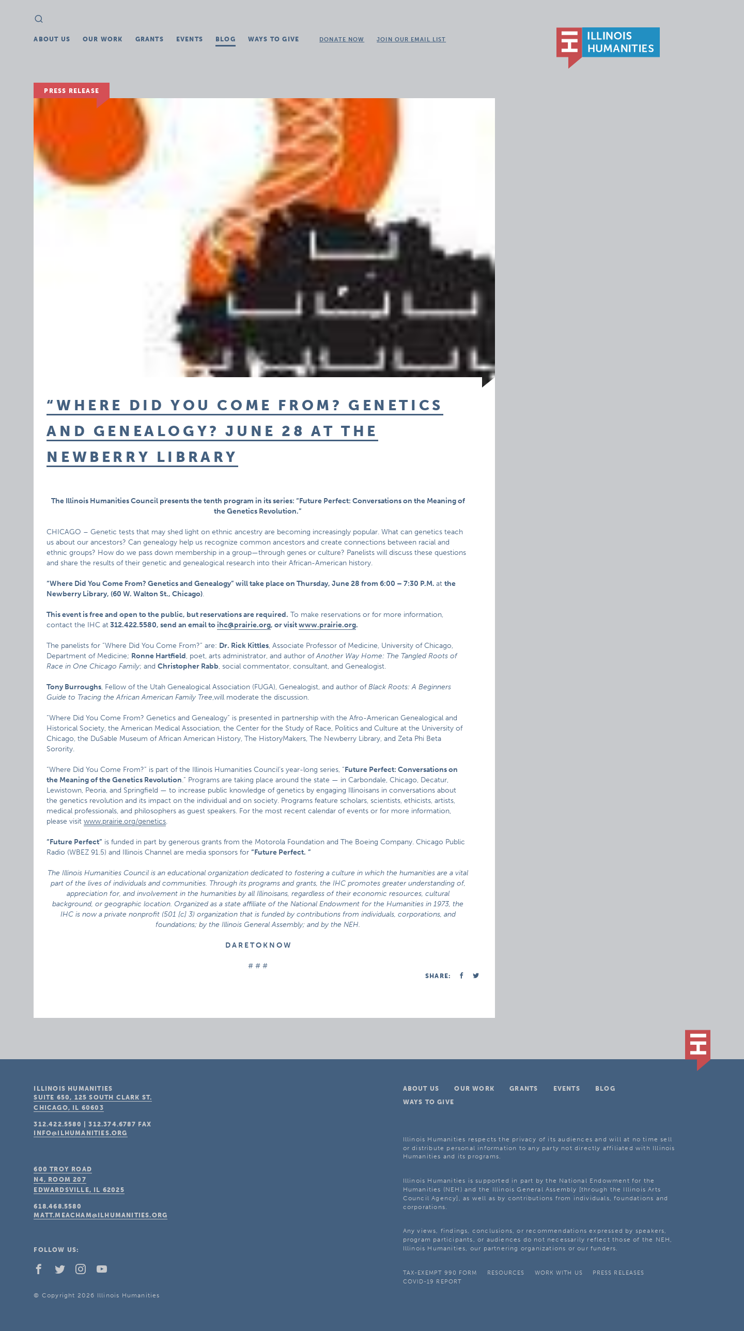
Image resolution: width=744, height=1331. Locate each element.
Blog (225, 39)
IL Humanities (608, 48)
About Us (52, 39)
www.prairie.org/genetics (125, 821)
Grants (149, 39)
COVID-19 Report (432, 1281)
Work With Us (559, 1273)
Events (189, 39)
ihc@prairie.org (244, 625)
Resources (506, 1273)
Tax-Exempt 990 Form (440, 1273)
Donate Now (341, 39)
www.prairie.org (327, 625)
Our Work (103, 39)
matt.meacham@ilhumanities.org (100, 1215)
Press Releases (618, 1273)
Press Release (71, 91)
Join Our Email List (411, 39)
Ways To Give (273, 39)
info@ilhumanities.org (80, 1133)
